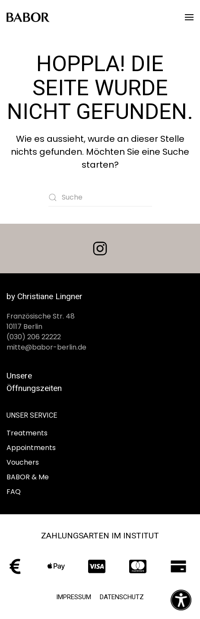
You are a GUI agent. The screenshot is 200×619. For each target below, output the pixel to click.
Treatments (27, 433)
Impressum (73, 597)
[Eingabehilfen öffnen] (181, 600)
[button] (189, 17)
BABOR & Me (27, 477)
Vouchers (22, 462)
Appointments (31, 448)
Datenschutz (122, 597)
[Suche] (100, 197)
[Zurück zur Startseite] (28, 17)
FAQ (13, 492)
